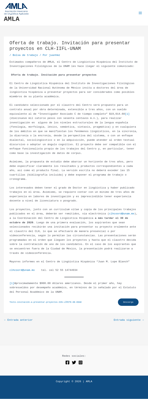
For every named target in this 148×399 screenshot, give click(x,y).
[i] (127, 114)
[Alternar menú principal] (140, 13)
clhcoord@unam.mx (121, 213)
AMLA (11, 19)
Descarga (128, 302)
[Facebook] (67, 363)
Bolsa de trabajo (25, 55)
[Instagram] (80, 363)
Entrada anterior (18, 320)
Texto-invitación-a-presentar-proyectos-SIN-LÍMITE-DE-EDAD (45, 302)
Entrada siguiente (129, 320)
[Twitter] (74, 363)
